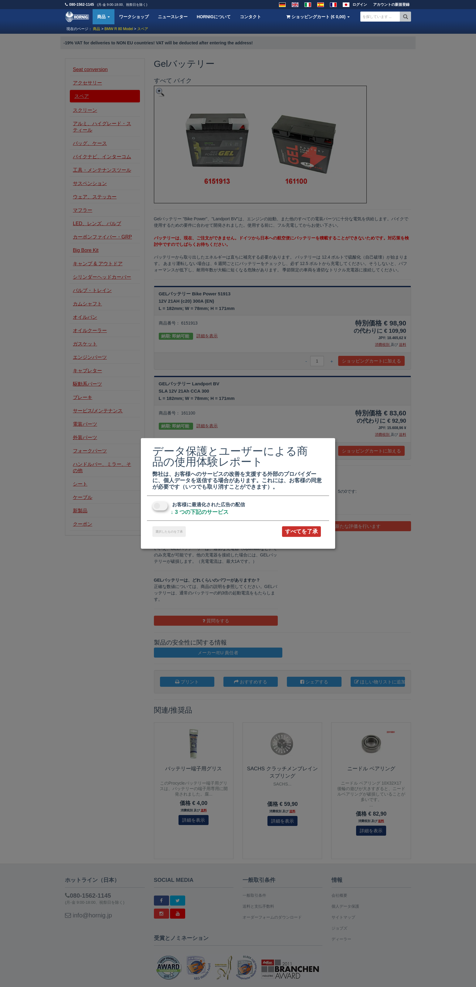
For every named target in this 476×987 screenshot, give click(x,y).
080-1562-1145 (81, 4)
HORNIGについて (214, 16)
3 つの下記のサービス (200, 512)
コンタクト (250, 16)
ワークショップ (134, 16)
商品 (103, 16)
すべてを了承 (301, 531)
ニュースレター (173, 16)
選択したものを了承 (169, 531)
